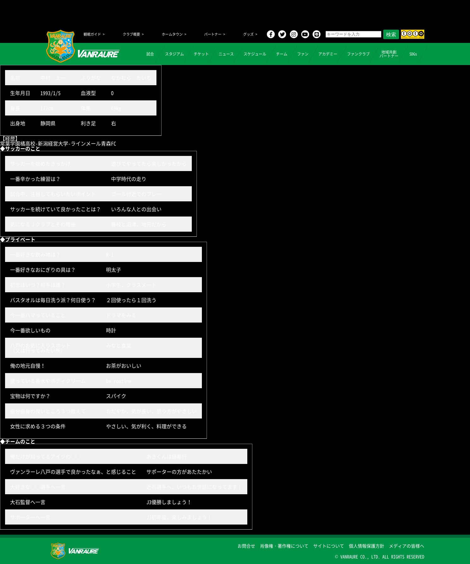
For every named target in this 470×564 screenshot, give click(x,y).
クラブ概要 (131, 34)
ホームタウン (172, 34)
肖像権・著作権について (284, 545)
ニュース (226, 54)
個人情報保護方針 (366, 545)
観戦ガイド (92, 34)
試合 (150, 54)
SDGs (413, 54)
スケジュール (255, 54)
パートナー (212, 34)
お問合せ (246, 545)
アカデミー (327, 54)
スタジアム (174, 54)
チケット (201, 54)
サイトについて (328, 545)
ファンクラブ (358, 54)
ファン (302, 54)
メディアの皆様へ (406, 545)
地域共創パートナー (388, 54)
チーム (281, 54)
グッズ (248, 34)
